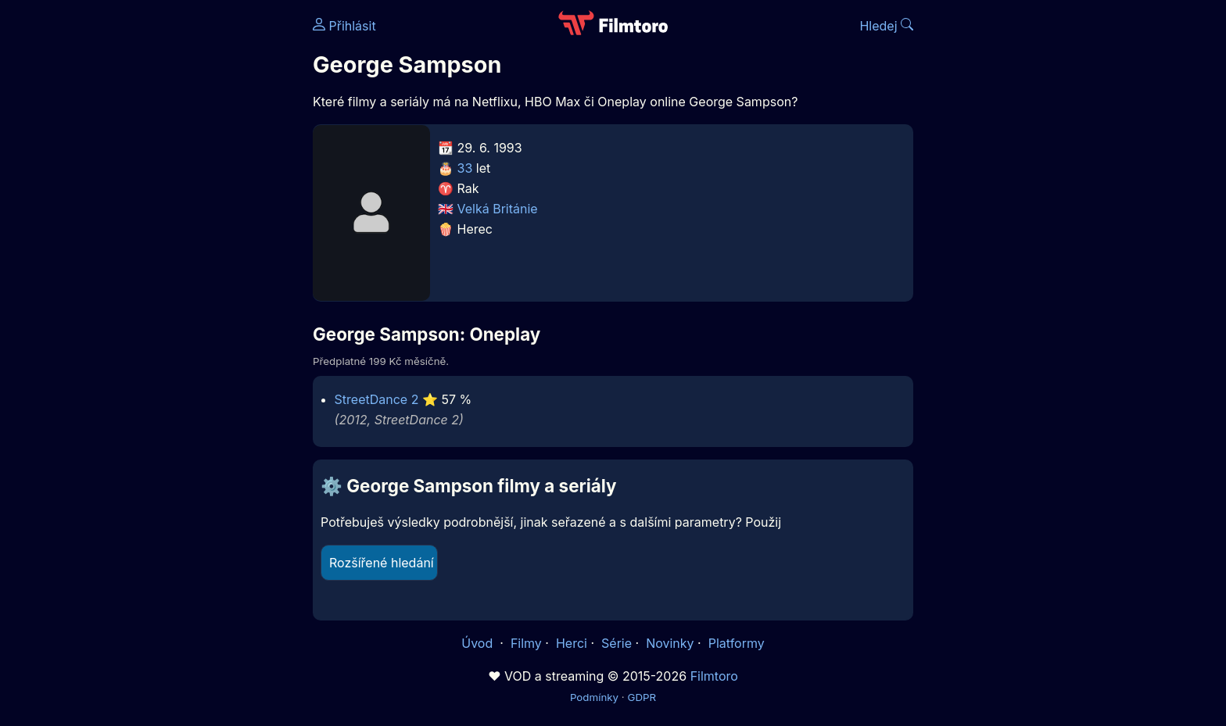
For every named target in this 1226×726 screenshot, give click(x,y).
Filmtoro (714, 676)
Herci (571, 643)
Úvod (478, 643)
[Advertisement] (199, 240)
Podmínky (594, 697)
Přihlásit (344, 26)
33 (465, 168)
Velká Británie (497, 208)
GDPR (641, 697)
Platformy (736, 643)
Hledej (886, 26)
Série (616, 643)
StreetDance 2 (377, 399)
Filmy (526, 643)
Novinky (670, 643)
